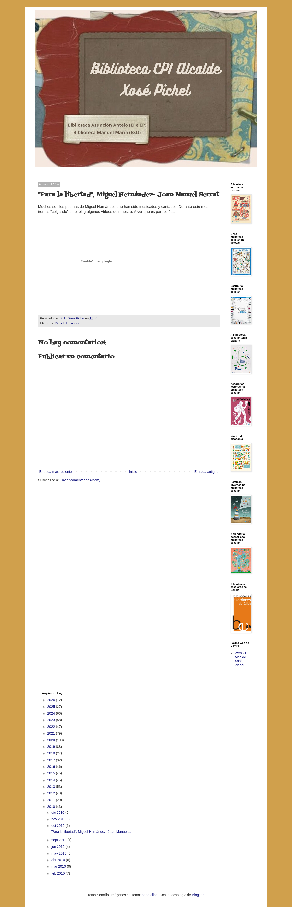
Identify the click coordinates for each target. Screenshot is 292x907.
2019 (51, 747)
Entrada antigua (206, 472)
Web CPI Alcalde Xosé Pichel (241, 659)
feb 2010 (58, 873)
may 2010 (59, 853)
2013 (51, 787)
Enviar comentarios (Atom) (80, 480)
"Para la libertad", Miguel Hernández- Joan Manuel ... (90, 832)
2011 (51, 800)
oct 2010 (58, 826)
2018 (51, 753)
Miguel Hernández (67, 323)
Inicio (133, 472)
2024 (51, 713)
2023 (51, 720)
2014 (51, 780)
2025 (51, 707)
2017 (51, 760)
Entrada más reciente (55, 472)
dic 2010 (58, 812)
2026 (51, 700)
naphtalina (150, 895)
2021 (51, 733)
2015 (51, 773)
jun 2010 (58, 847)
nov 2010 (59, 819)
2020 (51, 740)
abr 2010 (58, 860)
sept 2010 (59, 840)
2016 (51, 767)
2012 (51, 793)
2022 (51, 727)
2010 (51, 807)
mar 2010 (59, 866)
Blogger (197, 895)
